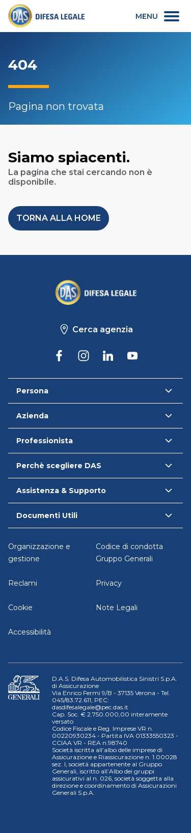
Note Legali (117, 607)
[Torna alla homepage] (96, 292)
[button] (58, 218)
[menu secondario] (157, 16)
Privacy (109, 583)
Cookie (20, 607)
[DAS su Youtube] (132, 356)
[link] (46, 16)
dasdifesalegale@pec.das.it (90, 707)
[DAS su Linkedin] (108, 356)
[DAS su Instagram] (83, 356)
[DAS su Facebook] (59, 356)
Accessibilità (29, 632)
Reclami (22, 583)
